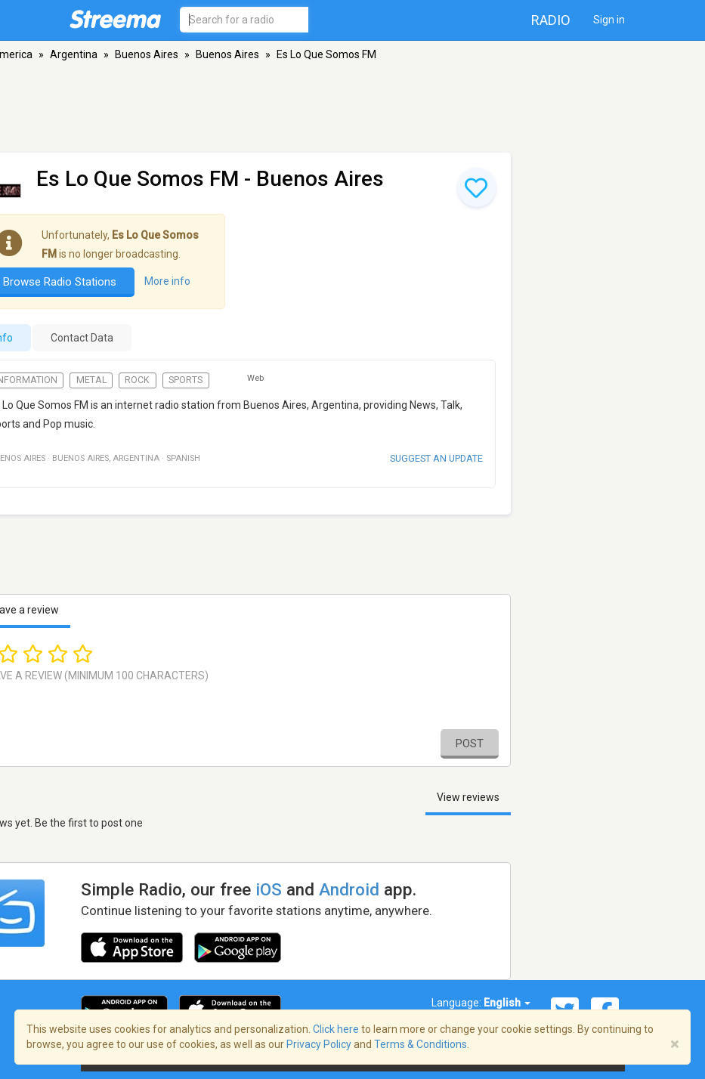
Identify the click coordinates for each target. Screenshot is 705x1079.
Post (470, 743)
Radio (550, 20)
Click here (336, 1029)
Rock (137, 380)
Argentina (73, 54)
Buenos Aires (146, 54)
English (507, 1003)
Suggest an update (436, 458)
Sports (186, 380)
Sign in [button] (609, 20)
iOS (268, 889)
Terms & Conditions (420, 1044)
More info (167, 282)
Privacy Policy (318, 1044)
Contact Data (82, 338)
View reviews (468, 797)
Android (349, 889)
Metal (91, 380)
